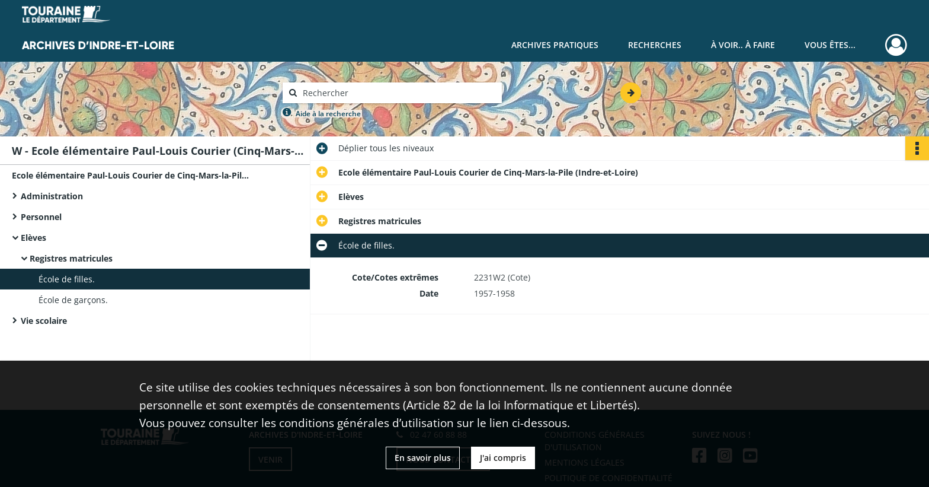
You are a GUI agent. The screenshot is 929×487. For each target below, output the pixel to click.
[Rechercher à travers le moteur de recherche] (398, 93)
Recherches (654, 44)
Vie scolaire (44, 320)
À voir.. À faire (743, 44)
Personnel (41, 216)
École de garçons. (73, 299)
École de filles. (67, 279)
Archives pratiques (554, 44)
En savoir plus (423, 457)
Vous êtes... (830, 44)
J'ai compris (503, 457)
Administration (52, 196)
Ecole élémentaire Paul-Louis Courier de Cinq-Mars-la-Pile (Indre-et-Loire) (130, 175)
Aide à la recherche (328, 114)
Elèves (33, 237)
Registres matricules (71, 258)
